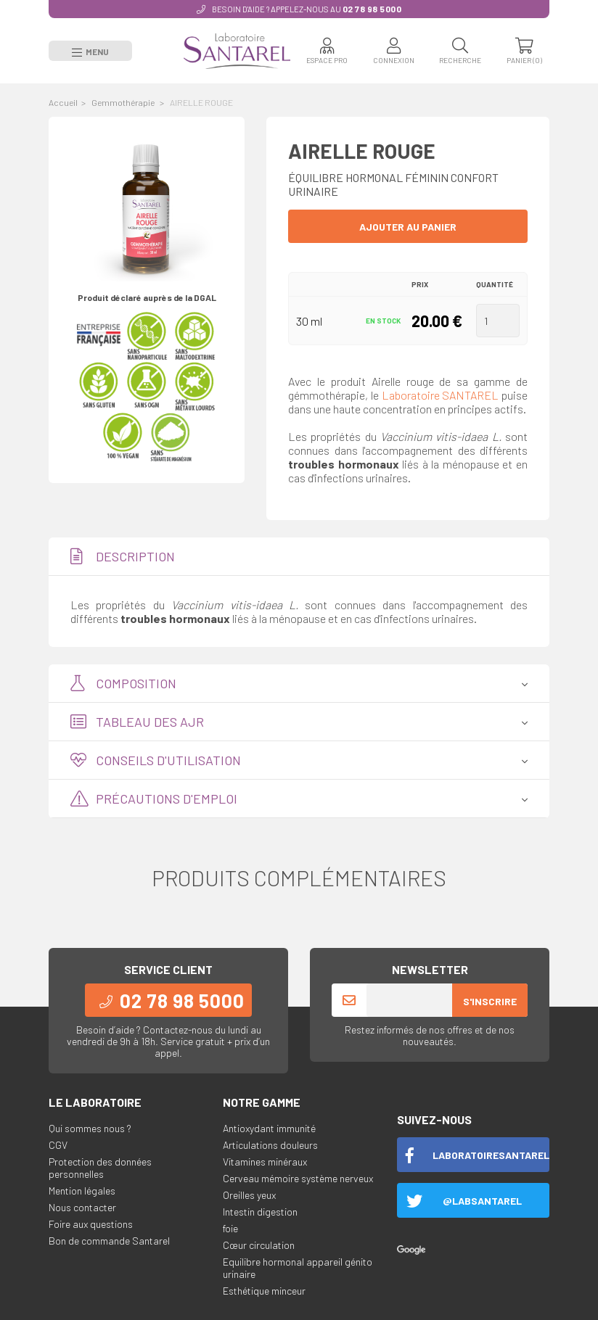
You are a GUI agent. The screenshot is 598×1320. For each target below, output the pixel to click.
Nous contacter (82, 1206)
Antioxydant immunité (269, 1127)
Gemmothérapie (123, 101)
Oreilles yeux (249, 1194)
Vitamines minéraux (265, 1161)
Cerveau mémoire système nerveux (298, 1177)
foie (230, 1227)
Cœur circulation (259, 1244)
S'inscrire (490, 1000)
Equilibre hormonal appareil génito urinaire (297, 1267)
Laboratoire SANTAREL (440, 394)
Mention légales (82, 1190)
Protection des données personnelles (100, 1167)
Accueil (63, 101)
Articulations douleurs (270, 1144)
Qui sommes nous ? (90, 1127)
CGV (58, 1144)
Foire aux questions (91, 1223)
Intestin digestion (260, 1211)
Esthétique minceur (264, 1290)
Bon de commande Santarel (109, 1240)
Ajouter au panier (407, 226)
